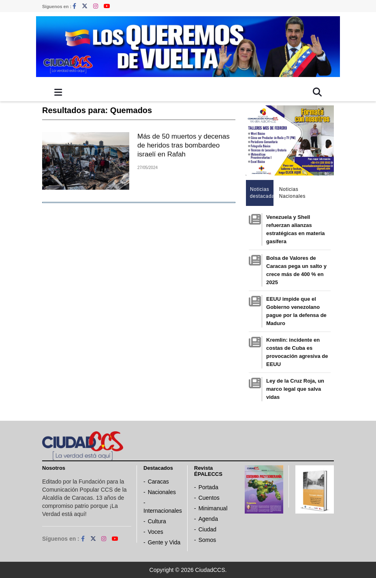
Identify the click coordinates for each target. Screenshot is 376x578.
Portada (208, 487)
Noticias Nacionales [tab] (291, 192)
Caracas (158, 481)
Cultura (157, 521)
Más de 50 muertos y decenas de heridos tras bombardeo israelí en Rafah (183, 145)
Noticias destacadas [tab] (262, 192)
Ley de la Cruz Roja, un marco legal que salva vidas (295, 389)
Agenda (208, 519)
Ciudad (207, 529)
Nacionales (162, 492)
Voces (155, 532)
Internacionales (162, 510)
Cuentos (209, 498)
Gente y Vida (164, 542)
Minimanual (213, 508)
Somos (207, 540)
